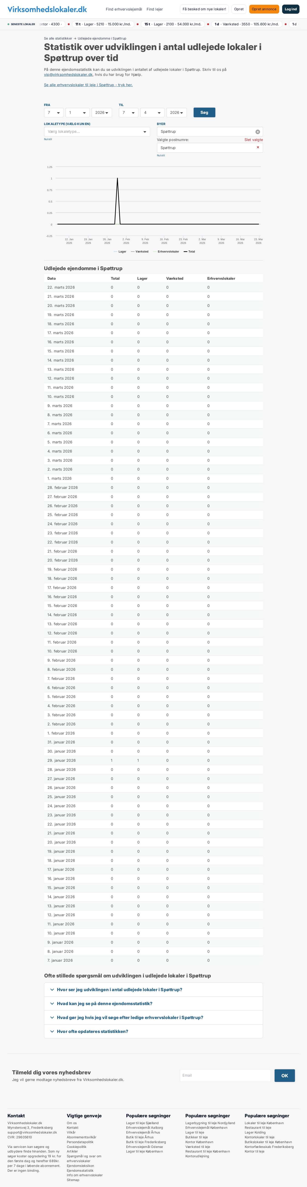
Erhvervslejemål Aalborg (144, 1127)
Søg (204, 112)
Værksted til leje (197, 1147)
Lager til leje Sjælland (142, 1123)
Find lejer (155, 9)
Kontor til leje (254, 1151)
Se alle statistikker (58, 38)
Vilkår (71, 1132)
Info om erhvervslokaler (85, 1175)
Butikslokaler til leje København (268, 1142)
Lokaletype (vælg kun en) (67, 124)
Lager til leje (194, 1132)
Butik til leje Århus (140, 1137)
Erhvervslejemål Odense (144, 1147)
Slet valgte (254, 139)
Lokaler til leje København (264, 1123)
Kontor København (199, 1142)
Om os (72, 1123)
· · (51, 24)
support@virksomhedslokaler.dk (32, 1132)
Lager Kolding (255, 1132)
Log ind (291, 9)
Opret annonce (264, 9)
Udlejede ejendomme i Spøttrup (102, 38)
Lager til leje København (144, 1151)
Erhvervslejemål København (206, 1127)
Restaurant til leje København (207, 1151)
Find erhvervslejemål (124, 9)
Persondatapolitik (80, 1142)
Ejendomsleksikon (80, 1166)
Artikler (72, 1151)
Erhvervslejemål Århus (143, 1132)
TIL (121, 105)
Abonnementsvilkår (81, 1137)
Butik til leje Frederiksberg (146, 1142)
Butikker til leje (196, 1137)
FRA (47, 105)
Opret (239, 9)
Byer (161, 124)
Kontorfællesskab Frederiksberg (269, 1147)
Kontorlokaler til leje (259, 1137)
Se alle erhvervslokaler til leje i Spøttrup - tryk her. (88, 85)
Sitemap (73, 1180)
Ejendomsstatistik (80, 1170)
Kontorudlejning (197, 1156)
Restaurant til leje (258, 1127)
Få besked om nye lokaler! (204, 9)
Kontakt (72, 1127)
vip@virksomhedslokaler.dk (68, 74)
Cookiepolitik (77, 1147)
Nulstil (48, 139)
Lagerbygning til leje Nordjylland (210, 1123)
